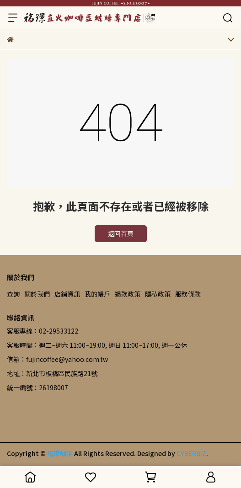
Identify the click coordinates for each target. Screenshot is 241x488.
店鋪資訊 (67, 293)
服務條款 (188, 293)
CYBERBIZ (191, 453)
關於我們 (37, 293)
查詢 (13, 293)
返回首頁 (121, 233)
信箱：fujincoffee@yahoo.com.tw (57, 359)
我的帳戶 (97, 293)
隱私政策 (158, 293)
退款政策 (127, 293)
